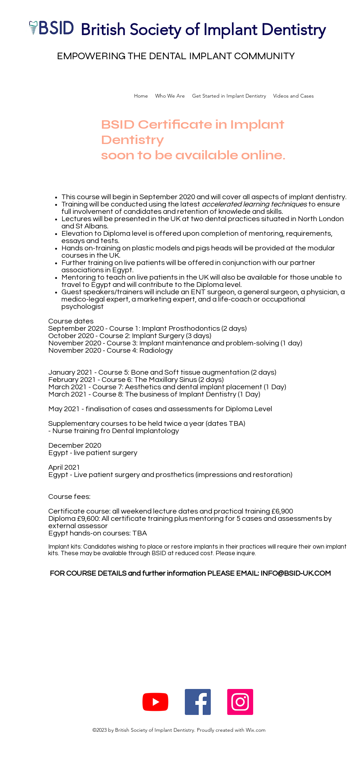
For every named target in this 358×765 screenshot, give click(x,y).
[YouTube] (155, 702)
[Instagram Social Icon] (240, 702)
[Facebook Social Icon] (198, 702)
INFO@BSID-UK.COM (295, 573)
